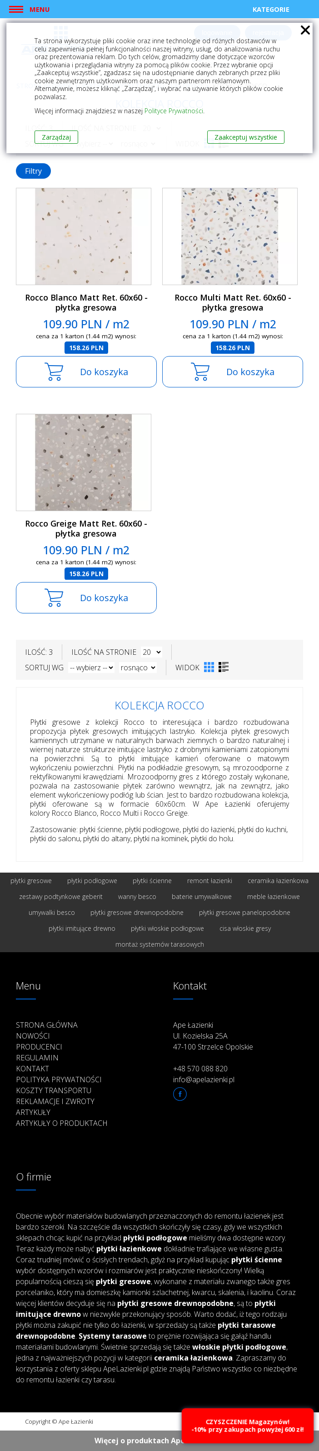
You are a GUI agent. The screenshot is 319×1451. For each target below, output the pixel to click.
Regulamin (37, 1058)
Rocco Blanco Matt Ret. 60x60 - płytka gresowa (86, 302)
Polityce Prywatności (174, 110)
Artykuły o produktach (62, 1123)
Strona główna (47, 1025)
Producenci (39, 1047)
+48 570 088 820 (200, 1069)
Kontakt (32, 1069)
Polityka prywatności (59, 1079)
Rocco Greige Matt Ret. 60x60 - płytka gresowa (86, 528)
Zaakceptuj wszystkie (245, 137)
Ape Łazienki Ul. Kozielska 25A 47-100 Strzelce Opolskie (213, 1036)
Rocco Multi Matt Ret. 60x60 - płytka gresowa (232, 302)
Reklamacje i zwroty (55, 1101)
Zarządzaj (56, 137)
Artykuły (33, 1112)
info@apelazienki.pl (203, 1079)
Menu (40, 9)
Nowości (33, 1036)
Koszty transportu (53, 1090)
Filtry (33, 171)
